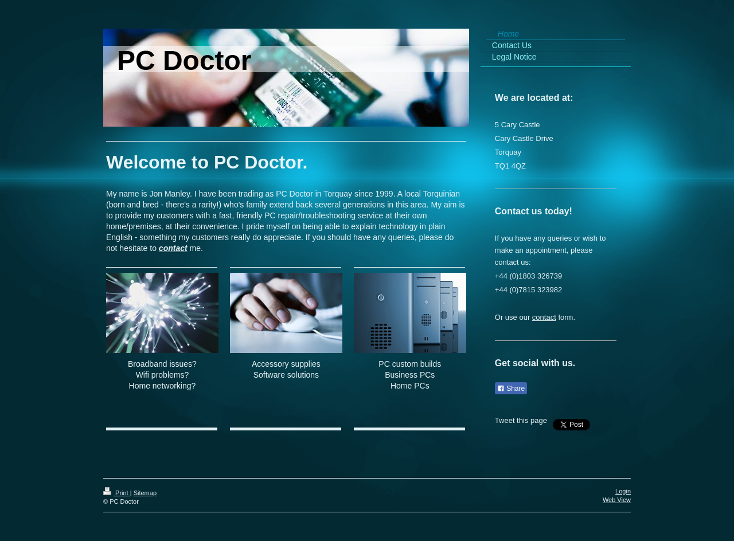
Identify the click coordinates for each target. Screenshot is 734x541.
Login (623, 491)
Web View (617, 499)
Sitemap (145, 492)
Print (116, 492)
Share (511, 389)
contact (173, 248)
